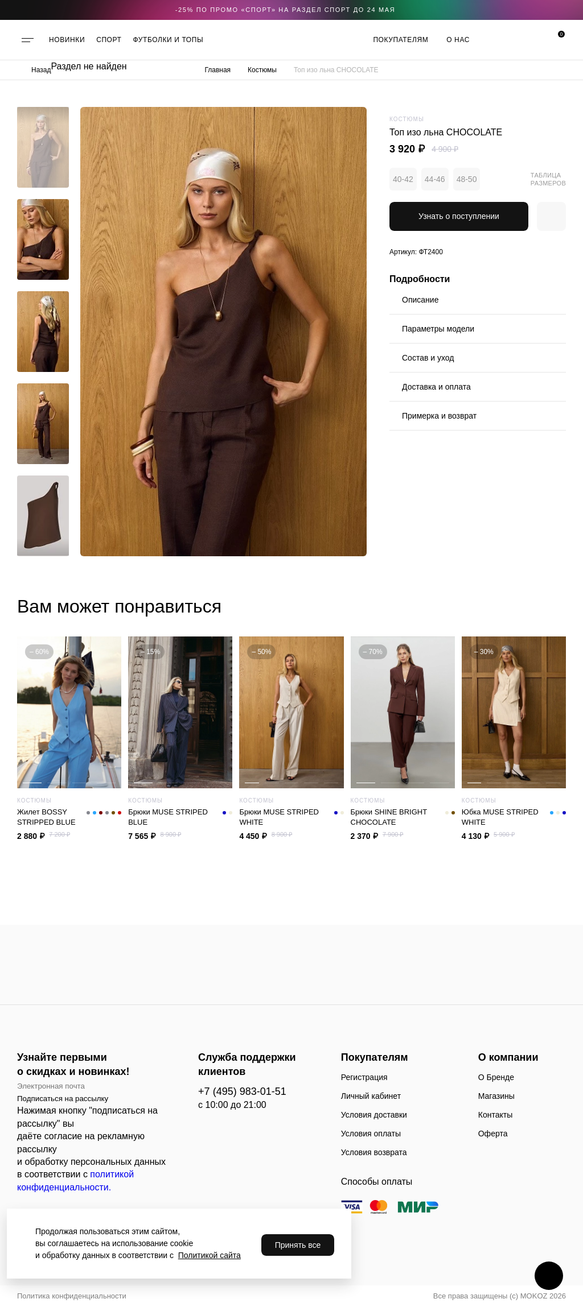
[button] (43, 115)
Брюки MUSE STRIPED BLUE (180, 817)
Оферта (493, 1133)
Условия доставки (374, 1114)
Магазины (496, 1096)
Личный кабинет (371, 1096)
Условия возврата (374, 1152)
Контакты (495, 1114)
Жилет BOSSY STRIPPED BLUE (69, 817)
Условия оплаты (371, 1133)
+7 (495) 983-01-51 (242, 1091)
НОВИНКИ (67, 40)
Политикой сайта (209, 1255)
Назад (41, 70)
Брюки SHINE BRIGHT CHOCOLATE (403, 817)
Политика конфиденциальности (71, 1296)
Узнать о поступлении (458, 216)
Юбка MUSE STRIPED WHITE (514, 817)
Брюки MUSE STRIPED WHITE (291, 817)
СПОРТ (108, 40)
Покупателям (400, 40)
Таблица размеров (548, 179)
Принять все (298, 1245)
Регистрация (364, 1077)
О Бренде (496, 1077)
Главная (217, 70)
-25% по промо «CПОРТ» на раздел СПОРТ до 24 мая (285, 9)
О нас (458, 40)
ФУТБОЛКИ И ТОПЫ (168, 40)
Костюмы (262, 70)
